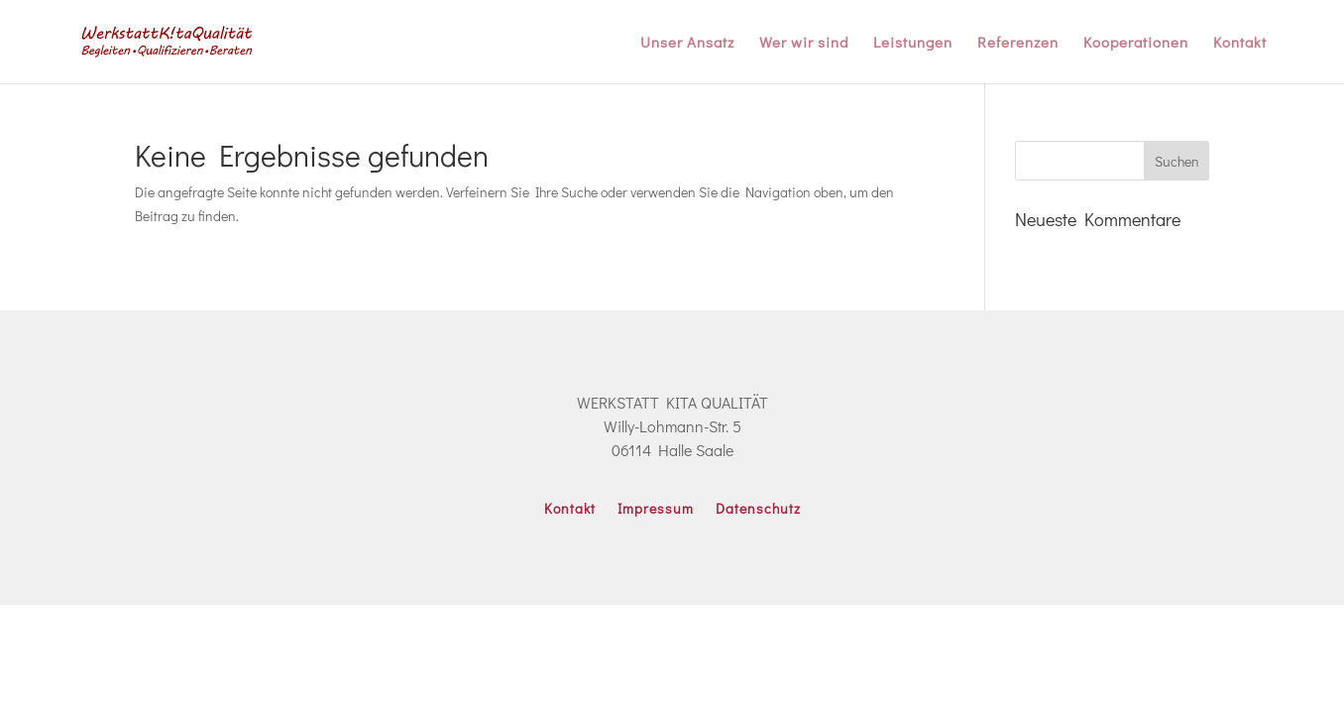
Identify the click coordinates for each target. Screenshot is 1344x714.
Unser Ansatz (687, 43)
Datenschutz (758, 510)
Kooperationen (1135, 43)
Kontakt (1240, 43)
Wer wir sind (803, 43)
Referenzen (1018, 43)
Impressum (655, 510)
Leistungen (912, 43)
